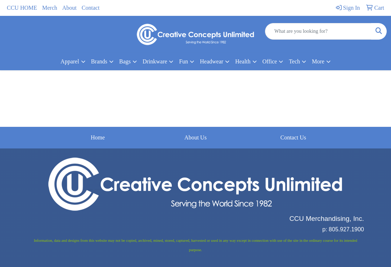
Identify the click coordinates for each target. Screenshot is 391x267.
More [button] (318, 61)
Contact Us (293, 137)
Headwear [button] (211, 61)
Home (98, 137)
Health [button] (243, 61)
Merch (49, 8)
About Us (195, 137)
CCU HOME (22, 8)
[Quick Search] (318, 31)
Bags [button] (125, 61)
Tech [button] (294, 61)
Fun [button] (183, 61)
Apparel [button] (69, 61)
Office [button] (269, 61)
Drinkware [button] (155, 61)
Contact (91, 8)
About (69, 8)
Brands (99, 61)
